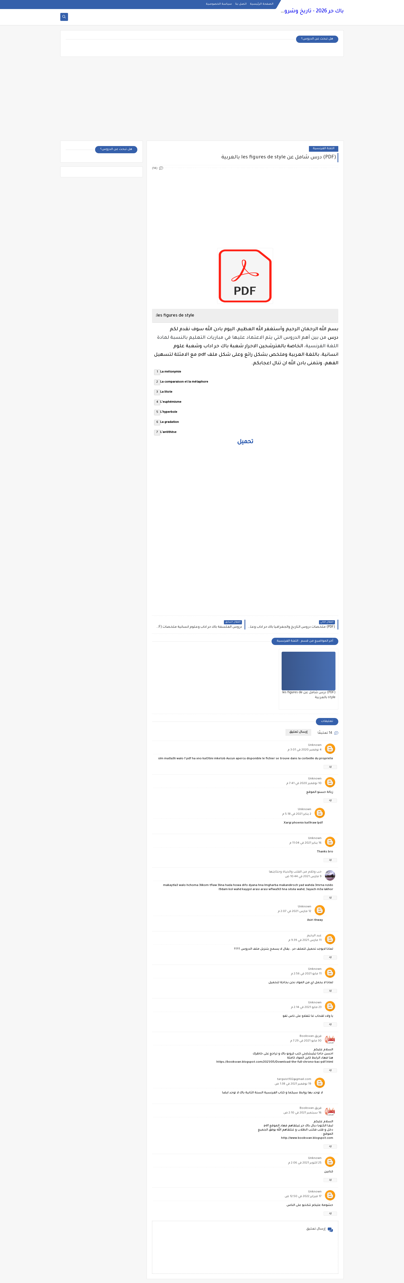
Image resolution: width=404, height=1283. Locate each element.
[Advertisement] (202, 100)
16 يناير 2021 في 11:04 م (305, 843)
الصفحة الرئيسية (261, 4)
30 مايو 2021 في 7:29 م (306, 1041)
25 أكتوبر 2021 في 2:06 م (305, 1163)
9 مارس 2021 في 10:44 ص (303, 876)
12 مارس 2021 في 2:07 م (294, 911)
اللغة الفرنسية (323, 148)
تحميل (245, 442)
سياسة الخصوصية (219, 4)
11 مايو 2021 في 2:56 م (306, 974)
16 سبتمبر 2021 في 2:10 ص (302, 1113)
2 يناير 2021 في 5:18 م (296, 814)
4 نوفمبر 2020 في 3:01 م (305, 750)
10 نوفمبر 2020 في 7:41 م (304, 783)
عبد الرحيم (314, 936)
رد (330, 767)
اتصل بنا (241, 4)
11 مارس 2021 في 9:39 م (305, 940)
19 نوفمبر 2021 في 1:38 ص (293, 1084)
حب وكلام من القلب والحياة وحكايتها (295, 872)
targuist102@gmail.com (294, 1079)
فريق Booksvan (311, 1036)
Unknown (315, 745)
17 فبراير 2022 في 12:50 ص (303, 1196)
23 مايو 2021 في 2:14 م (306, 1007)
